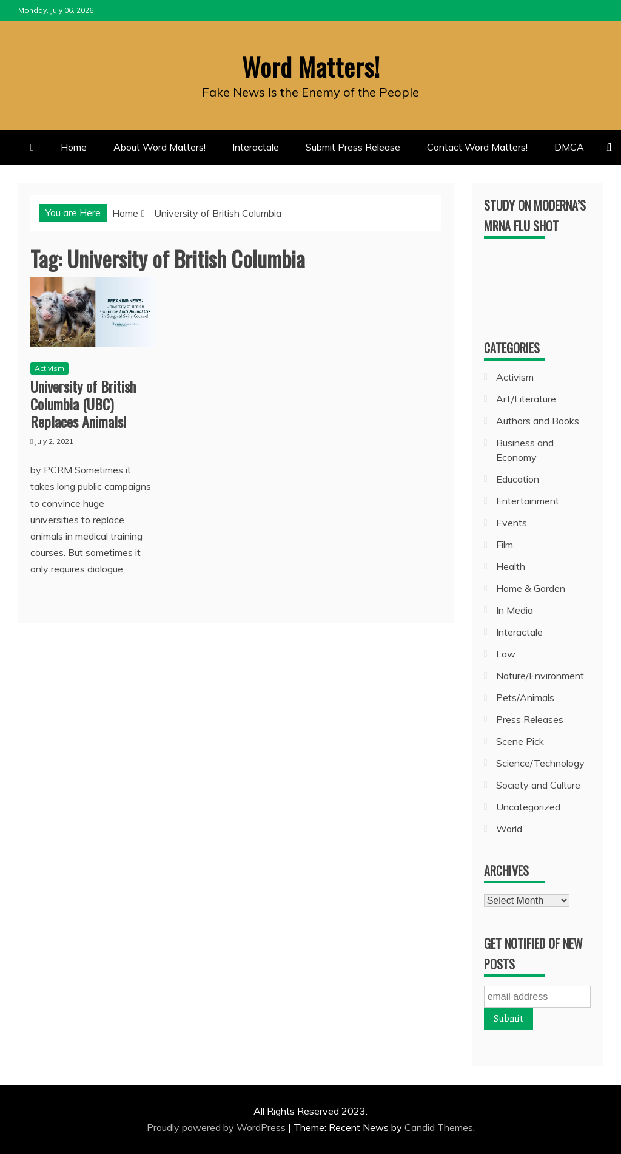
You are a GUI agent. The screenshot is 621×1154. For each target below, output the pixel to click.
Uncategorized (528, 806)
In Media (514, 609)
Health (510, 566)
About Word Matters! (159, 147)
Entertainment (527, 500)
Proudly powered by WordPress (217, 1127)
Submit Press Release (353, 147)
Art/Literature (526, 398)
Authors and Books (537, 420)
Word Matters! (310, 66)
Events (511, 522)
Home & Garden (530, 588)
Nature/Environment (540, 675)
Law (505, 653)
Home (74, 147)
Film (504, 544)
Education (517, 478)
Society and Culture (538, 784)
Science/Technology (540, 762)
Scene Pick (520, 741)
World (509, 828)
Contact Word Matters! (477, 147)
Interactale (255, 147)
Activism (49, 368)
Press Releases (529, 719)
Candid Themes (438, 1127)
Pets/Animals (525, 697)
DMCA (569, 147)
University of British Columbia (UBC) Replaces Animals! (83, 403)
